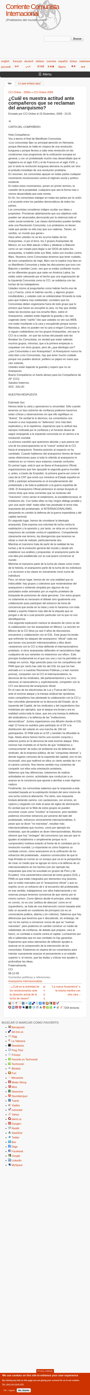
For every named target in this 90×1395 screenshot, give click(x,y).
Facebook (17, 1151)
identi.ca (16, 1119)
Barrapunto (18, 1027)
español (63, 61)
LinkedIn (17, 1160)
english (5, 61)
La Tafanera (18, 1041)
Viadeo (16, 1105)
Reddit (15, 1128)
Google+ (17, 1123)
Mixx (14, 1087)
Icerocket (17, 1110)
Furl (14, 1073)
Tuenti (15, 1100)
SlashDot (17, 1133)
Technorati (18, 1064)
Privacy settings (45, 1372)
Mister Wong (19, 1082)
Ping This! (17, 1050)
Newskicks (18, 1045)
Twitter (15, 1137)
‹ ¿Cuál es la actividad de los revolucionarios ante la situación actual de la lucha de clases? (24, 992)
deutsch (28, 61)
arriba (44, 992)
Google (16, 1156)
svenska (51, 61)
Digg (14, 1036)
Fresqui (16, 1054)
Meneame (17, 1077)
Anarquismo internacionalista (25, 981)
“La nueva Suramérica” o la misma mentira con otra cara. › (65, 990)
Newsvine (17, 1091)
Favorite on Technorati (25, 1059)
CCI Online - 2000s (19, 92)
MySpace (17, 1165)
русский (5, 66)
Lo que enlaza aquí (29, 83)
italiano (40, 61)
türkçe (73, 61)
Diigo (15, 1146)
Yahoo (15, 1114)
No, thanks (23, 1391)
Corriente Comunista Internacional (32, 10)
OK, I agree (9, 1391)
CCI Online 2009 (43, 92)
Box (14, 1142)
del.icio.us (17, 1032)
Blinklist (16, 1068)
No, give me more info (13, 1385)
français (17, 61)
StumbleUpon (20, 1096)
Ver (11, 83)
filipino (62, 66)
